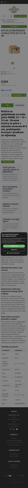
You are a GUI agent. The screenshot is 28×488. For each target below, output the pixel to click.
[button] (14, 253)
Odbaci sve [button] (14, 249)
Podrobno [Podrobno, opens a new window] (14, 242)
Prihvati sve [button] (14, 246)
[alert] (14, 244)
